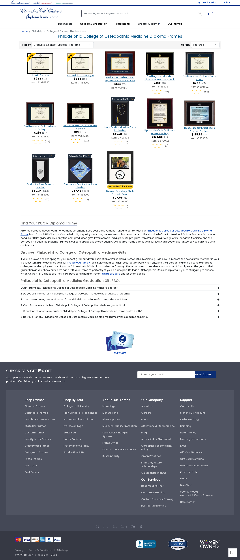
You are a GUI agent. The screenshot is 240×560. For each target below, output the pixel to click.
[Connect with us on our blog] (142, 526)
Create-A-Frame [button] (149, 24)
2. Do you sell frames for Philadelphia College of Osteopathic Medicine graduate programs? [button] (75, 293)
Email (183, 478)
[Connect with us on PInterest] (133, 526)
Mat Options (110, 413)
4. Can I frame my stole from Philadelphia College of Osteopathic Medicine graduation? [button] (73, 305)
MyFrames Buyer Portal (194, 465)
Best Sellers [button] (65, 24)
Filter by (26, 45)
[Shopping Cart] (210, 14)
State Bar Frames (35, 426)
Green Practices (151, 456)
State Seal (70, 432)
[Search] (143, 13)
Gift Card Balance (191, 452)
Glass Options (111, 419)
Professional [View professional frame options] (122, 24)
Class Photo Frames (37, 446)
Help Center (187, 502)
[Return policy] (178, 544)
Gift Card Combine (192, 459)
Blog (144, 432)
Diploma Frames (35, 406)
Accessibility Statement (156, 439)
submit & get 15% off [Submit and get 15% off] (197, 374)
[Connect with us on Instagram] (115, 526)
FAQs (183, 446)
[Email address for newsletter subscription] (166, 374)
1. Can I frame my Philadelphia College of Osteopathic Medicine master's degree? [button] (69, 288)
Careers (146, 413)
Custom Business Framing (157, 499)
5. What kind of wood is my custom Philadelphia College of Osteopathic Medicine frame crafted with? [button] (81, 311)
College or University (76, 406)
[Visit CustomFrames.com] (64, 2)
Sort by (185, 45)
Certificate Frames (36, 413)
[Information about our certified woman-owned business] (209, 544)
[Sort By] (205, 45)
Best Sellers (32, 472)
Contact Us (187, 406)
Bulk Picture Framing (153, 505)
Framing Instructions (193, 439)
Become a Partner (152, 486)
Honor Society (72, 439)
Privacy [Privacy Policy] (19, 550)
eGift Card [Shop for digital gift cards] (120, 353)
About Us (147, 406)
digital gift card (111, 273)
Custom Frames (35, 432)
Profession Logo (73, 426)
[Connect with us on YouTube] (124, 526)
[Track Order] (207, 2)
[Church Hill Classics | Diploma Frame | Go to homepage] (41, 13)
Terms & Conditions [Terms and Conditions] (40, 550)
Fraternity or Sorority (76, 446)
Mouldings (108, 406)
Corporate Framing (153, 492)
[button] (225, 2)
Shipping (185, 426)
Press (144, 419)
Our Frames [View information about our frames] (175, 24)
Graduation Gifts (74, 452)
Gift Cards (31, 465)
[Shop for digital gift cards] (120, 340)
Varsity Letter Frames (38, 439)
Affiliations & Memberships (158, 426)
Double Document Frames (41, 419)
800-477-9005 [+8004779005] (189, 492)
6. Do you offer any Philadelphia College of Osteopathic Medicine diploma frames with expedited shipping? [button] (84, 317)
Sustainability (110, 456)
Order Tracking (189, 419)
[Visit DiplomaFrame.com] (20, 2)
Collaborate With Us (153, 473)
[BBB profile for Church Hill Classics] (146, 544)
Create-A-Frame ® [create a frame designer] (78, 262)
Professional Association (79, 419)
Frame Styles (110, 443)
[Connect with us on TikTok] (105, 526)
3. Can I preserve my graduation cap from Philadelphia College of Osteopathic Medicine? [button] (74, 299)
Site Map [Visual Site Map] (62, 550)
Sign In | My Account (192, 413)
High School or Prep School (80, 413)
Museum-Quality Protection (119, 426)
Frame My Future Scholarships (151, 464)
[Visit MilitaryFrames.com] (42, 2)
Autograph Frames (36, 452)
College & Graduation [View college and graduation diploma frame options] (93, 24)
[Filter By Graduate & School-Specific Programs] (63, 45)
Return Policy (188, 432)
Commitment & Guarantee (119, 449)
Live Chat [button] (186, 485)
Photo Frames (33, 459)
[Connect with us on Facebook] (97, 526)
